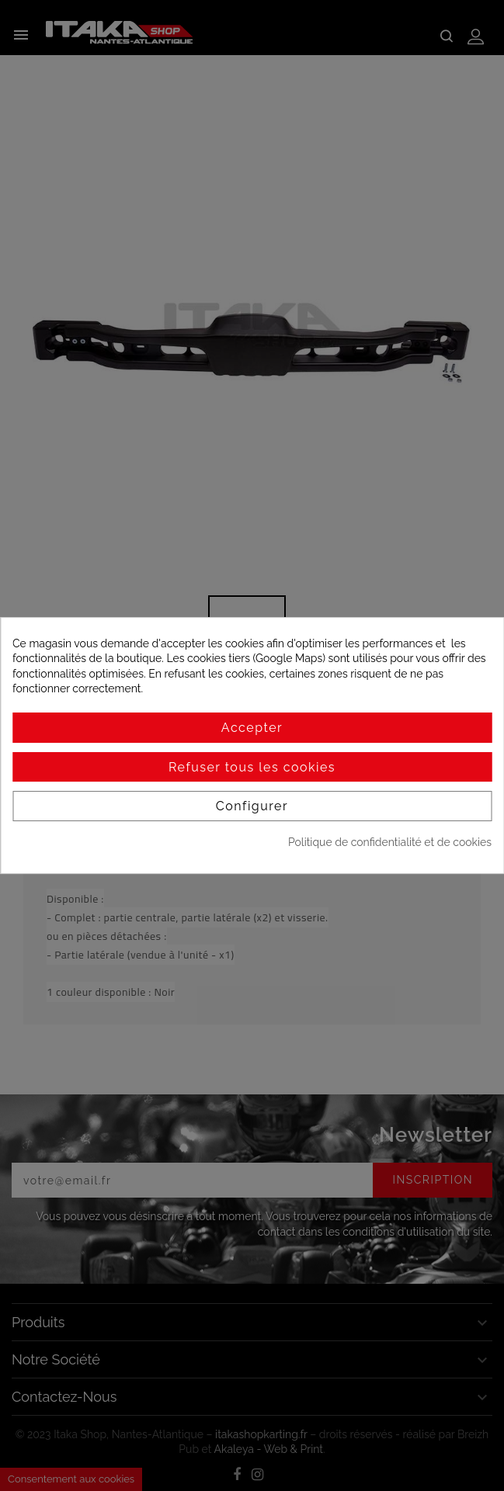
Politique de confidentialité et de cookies (390, 842)
